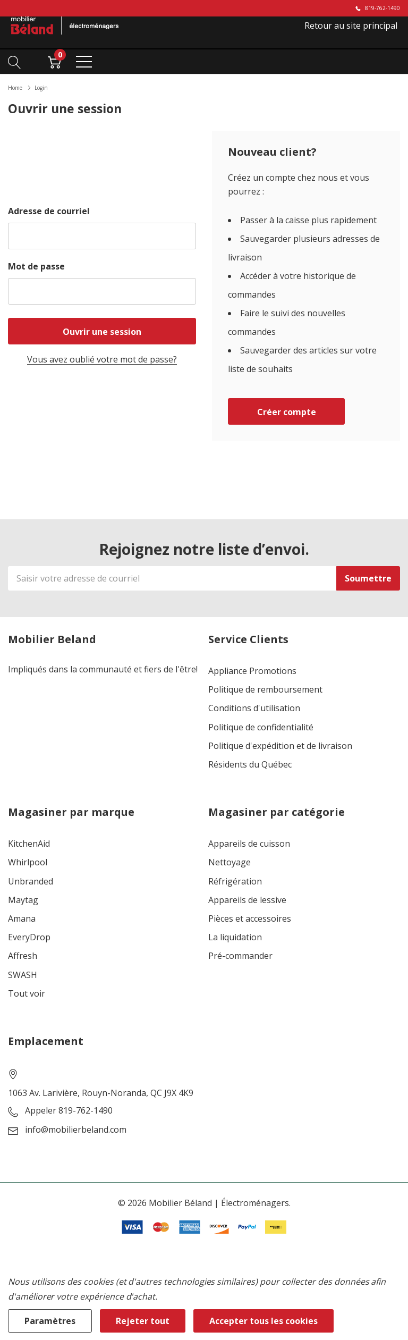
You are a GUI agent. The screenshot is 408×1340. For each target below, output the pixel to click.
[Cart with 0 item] (54, 61)
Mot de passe (36, 266)
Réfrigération (235, 882)
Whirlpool (27, 862)
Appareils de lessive (247, 900)
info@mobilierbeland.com (75, 1130)
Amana (22, 919)
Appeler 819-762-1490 (69, 1111)
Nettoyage (229, 862)
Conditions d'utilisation (254, 708)
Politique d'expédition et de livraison (280, 746)
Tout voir (26, 994)
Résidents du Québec (250, 765)
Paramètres (49, 1321)
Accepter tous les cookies (263, 1321)
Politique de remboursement (265, 690)
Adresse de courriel (49, 211)
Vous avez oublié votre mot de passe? (102, 359)
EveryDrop (29, 937)
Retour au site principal (350, 25)
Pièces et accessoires (249, 919)
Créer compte (286, 412)
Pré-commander (240, 956)
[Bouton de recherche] (14, 61)
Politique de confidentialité (260, 727)
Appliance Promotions (252, 671)
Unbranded (30, 882)
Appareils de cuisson (249, 844)
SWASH (22, 975)
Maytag (23, 900)
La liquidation (235, 937)
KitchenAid (29, 844)
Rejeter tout (142, 1321)
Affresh (22, 956)
